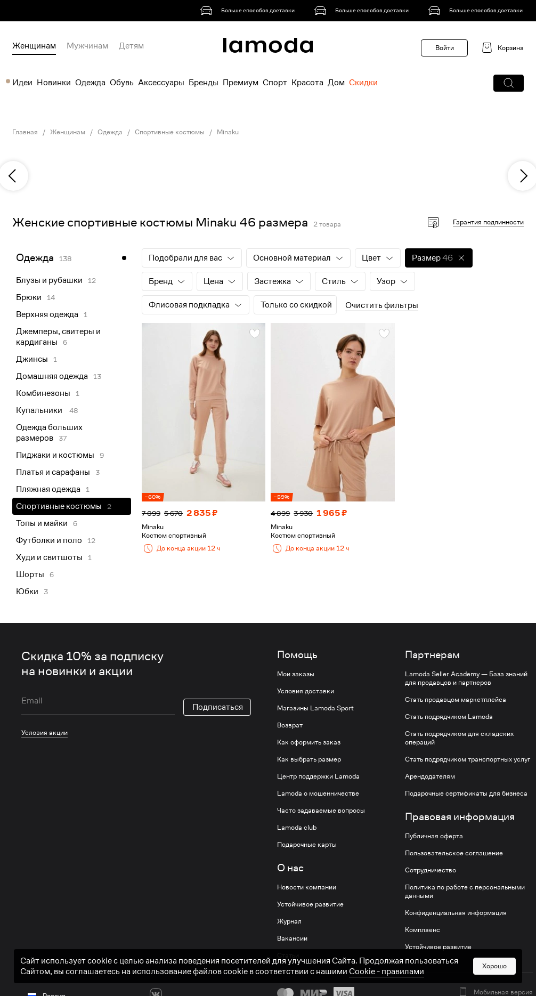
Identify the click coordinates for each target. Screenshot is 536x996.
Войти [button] (444, 47)
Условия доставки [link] (305, 691)
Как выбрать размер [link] (309, 759)
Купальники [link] (40, 410)
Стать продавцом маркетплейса (455, 699)
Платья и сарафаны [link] (53, 472)
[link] (249, 10)
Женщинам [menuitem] (34, 46)
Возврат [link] (290, 725)
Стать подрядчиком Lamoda (449, 716)
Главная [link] (25, 132)
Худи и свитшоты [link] (49, 557)
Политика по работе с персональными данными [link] (465, 891)
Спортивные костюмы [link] (170, 132)
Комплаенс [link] (422, 930)
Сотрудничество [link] (430, 870)
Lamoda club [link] (296, 827)
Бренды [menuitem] (203, 82)
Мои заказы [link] (295, 674)
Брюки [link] (29, 297)
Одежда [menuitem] (90, 82)
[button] (508, 83)
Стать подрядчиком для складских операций (459, 738)
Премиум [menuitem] (240, 82)
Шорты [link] (30, 574)
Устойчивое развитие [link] (310, 904)
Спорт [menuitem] (275, 82)
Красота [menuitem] (307, 82)
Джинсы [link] (32, 359)
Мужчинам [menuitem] (87, 46)
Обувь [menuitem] (122, 82)
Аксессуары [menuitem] (161, 82)
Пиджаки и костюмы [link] (55, 455)
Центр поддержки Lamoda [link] (318, 776)
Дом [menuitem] (336, 82)
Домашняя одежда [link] (52, 376)
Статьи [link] (288, 955)
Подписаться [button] (217, 707)
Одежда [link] (110, 132)
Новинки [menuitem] (54, 82)
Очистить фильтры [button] (381, 305)
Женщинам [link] (67, 132)
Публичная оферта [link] (434, 836)
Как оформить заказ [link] (308, 742)
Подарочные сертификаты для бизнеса (466, 793)
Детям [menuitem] (131, 46)
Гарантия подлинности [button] (488, 221)
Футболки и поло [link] (49, 540)
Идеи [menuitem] (22, 82)
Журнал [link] (289, 921)
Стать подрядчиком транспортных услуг (467, 759)
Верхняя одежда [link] (47, 314)
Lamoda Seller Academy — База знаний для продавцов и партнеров (466, 678)
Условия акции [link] (44, 732)
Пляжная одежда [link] (48, 489)
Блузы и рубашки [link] (49, 280)
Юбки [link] (27, 591)
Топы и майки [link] (42, 523)
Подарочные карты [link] (307, 844)
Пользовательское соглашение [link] (454, 853)
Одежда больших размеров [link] (49, 432)
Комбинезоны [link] (43, 393)
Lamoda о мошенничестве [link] (318, 793)
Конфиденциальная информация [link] (456, 913)
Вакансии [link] (292, 938)
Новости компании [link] (306, 887)
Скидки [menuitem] (363, 82)
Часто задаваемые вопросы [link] (321, 810)
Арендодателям (430, 776)
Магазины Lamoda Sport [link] (315, 708)
